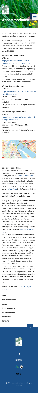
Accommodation (8, 312)
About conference (9, 300)
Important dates (8, 308)
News (4, 295)
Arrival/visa (6, 316)
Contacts (5, 321)
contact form (12, 189)
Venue (4, 304)
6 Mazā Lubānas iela (25, 176)
